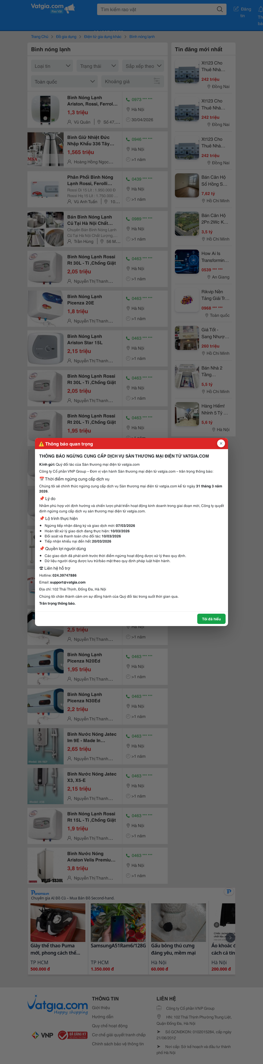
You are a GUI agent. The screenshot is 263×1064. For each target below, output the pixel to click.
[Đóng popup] (221, 443)
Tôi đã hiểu (211, 618)
